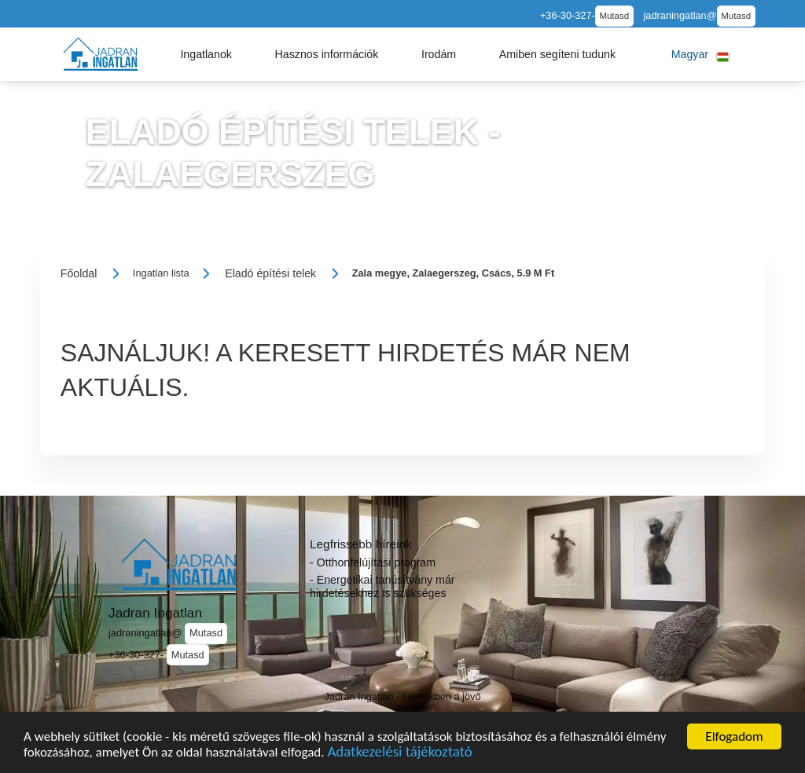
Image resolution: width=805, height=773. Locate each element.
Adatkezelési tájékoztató (399, 755)
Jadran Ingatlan (155, 613)
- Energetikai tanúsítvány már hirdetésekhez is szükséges (382, 586)
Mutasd (614, 15)
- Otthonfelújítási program (373, 562)
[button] (206, 54)
